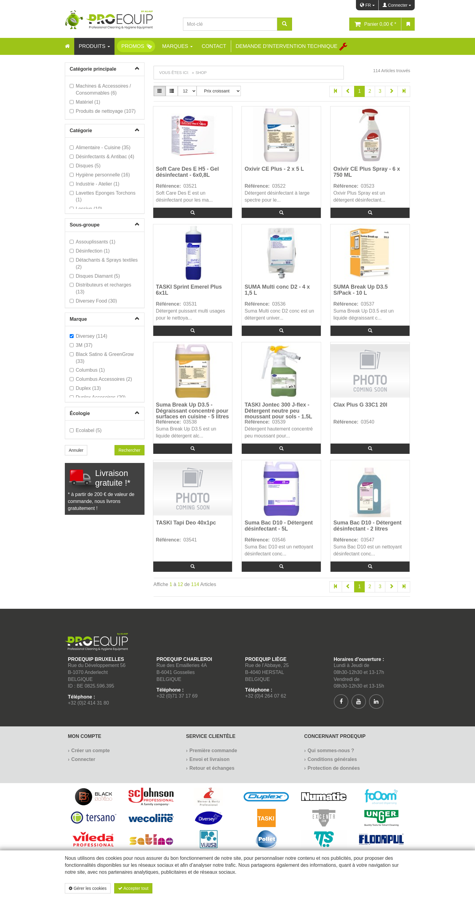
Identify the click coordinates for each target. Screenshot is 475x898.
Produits (94, 46)
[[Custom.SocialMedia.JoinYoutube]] (358, 701)
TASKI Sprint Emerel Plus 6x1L (189, 290)
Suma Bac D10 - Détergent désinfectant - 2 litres (367, 526)
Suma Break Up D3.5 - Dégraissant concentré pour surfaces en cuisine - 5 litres (192, 410)
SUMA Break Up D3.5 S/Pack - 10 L (360, 290)
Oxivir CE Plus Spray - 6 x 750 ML (366, 172)
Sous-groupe (85, 224)
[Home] (67, 46)
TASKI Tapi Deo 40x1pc (186, 523)
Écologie (80, 413)
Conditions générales (332, 759)
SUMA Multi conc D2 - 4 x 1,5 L (277, 290)
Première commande (213, 750)
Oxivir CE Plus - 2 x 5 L (274, 169)
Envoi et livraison (209, 759)
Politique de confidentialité (374, 888)
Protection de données (333, 768)
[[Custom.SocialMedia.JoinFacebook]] (341, 701)
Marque (78, 319)
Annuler (76, 450)
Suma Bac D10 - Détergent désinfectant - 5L (278, 526)
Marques (177, 46)
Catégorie (81, 130)
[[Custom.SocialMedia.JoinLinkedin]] (376, 701)
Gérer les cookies (88, 888)
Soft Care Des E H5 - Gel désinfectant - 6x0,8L (187, 172)
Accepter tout (133, 888)
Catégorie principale (93, 69)
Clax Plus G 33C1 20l (360, 405)
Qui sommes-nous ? (330, 750)
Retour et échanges (211, 768)
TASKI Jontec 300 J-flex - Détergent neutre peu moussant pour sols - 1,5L (278, 410)
